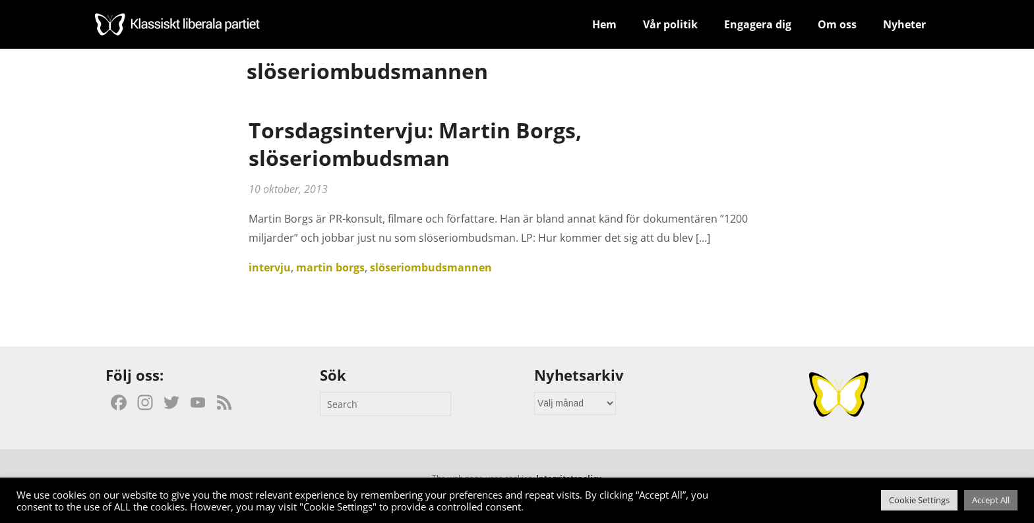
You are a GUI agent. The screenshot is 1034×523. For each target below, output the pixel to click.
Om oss (837, 24)
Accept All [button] (991, 500)
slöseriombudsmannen (431, 267)
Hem (604, 24)
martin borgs (330, 267)
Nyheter (904, 24)
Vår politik (670, 24)
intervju (270, 267)
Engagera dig (757, 24)
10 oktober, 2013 (288, 189)
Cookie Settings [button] (919, 500)
